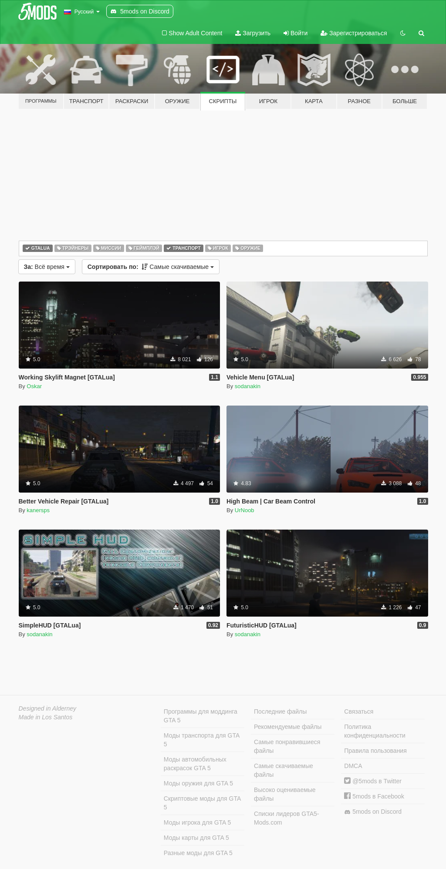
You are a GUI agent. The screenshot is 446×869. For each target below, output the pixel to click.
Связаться (358, 711)
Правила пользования (375, 750)
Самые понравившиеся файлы (287, 746)
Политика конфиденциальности (374, 731)
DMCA (353, 765)
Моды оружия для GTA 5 (198, 783)
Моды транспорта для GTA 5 (202, 740)
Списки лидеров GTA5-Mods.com (286, 818)
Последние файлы (280, 711)
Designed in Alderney (48, 708)
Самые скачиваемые (151, 266)
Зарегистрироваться (354, 33)
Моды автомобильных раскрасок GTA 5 (195, 764)
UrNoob (244, 510)
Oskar (34, 386)
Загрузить (252, 33)
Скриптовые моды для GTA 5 (202, 803)
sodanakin (247, 386)
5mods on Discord (373, 811)
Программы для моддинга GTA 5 (200, 716)
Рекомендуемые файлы (287, 726)
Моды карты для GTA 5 (196, 837)
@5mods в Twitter (373, 781)
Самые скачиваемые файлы (283, 770)
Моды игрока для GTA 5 (197, 822)
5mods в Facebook (374, 796)
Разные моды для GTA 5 (198, 852)
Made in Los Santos (46, 717)
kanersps (38, 510)
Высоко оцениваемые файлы (285, 794)
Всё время (47, 266)
